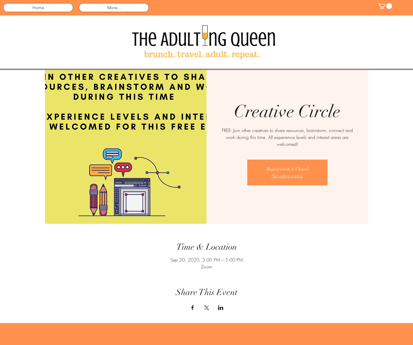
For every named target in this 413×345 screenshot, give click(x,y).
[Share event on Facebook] (192, 307)
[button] (385, 6)
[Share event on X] (206, 307)
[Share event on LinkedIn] (220, 307)
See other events (287, 176)
